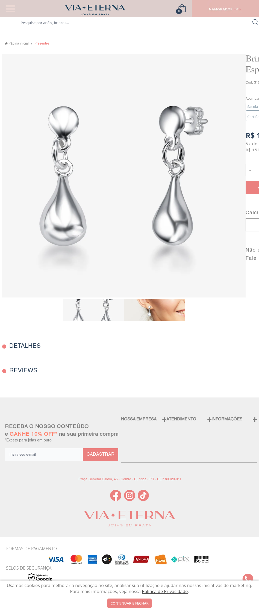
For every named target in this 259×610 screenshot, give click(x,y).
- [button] (250, 170)
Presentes (41, 43)
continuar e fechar (129, 603)
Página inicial (18, 43)
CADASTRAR (100, 454)
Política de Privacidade (165, 591)
